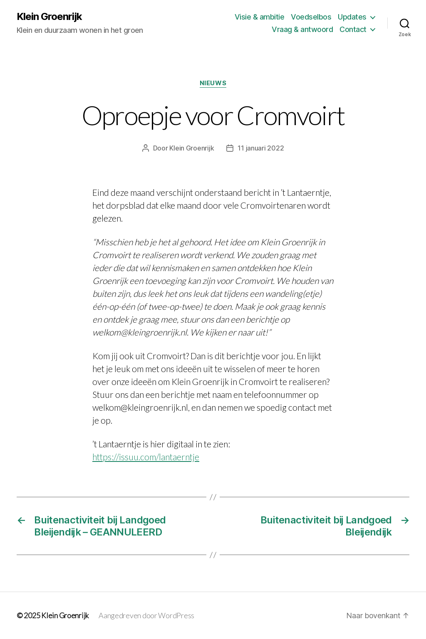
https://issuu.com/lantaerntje (145, 456)
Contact (353, 29)
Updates (352, 16)
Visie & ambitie (260, 16)
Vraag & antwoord (302, 29)
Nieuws (213, 83)
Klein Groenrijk (49, 17)
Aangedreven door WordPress (146, 615)
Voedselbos (311, 16)
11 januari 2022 (261, 148)
